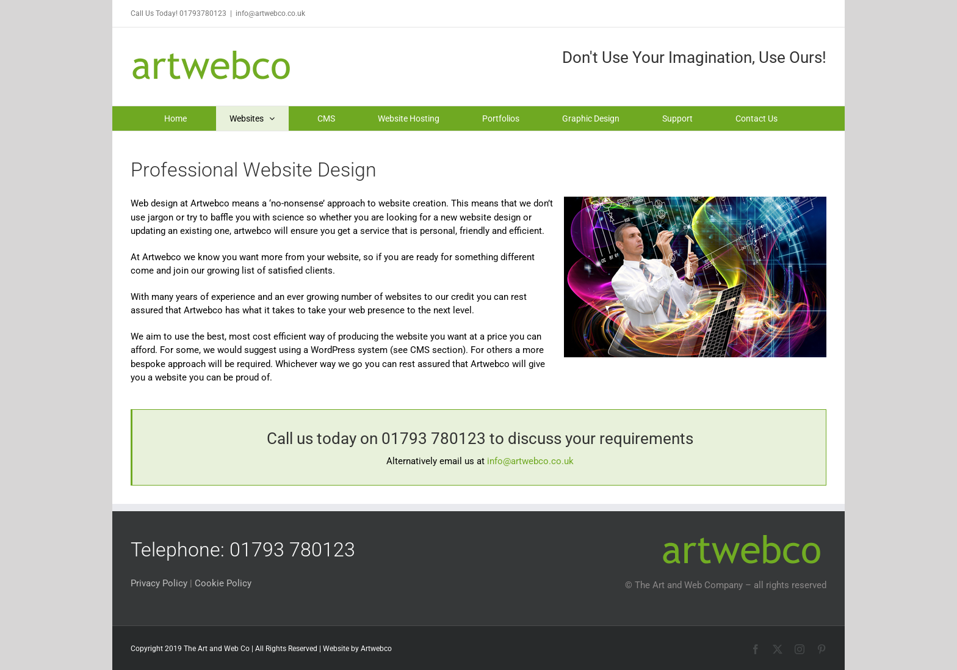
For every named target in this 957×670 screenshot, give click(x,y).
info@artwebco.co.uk (270, 13)
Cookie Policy (223, 583)
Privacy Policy (159, 583)
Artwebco (376, 648)
